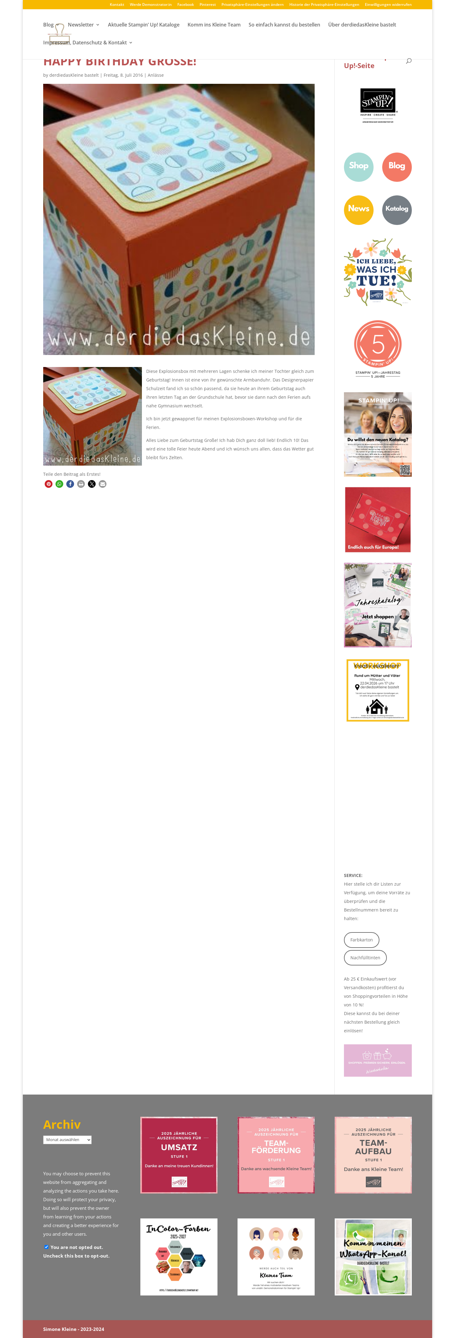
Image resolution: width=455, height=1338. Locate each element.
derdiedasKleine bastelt (74, 75)
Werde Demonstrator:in (151, 5)
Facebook (185, 5)
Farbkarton (361, 940)
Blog (48, 25)
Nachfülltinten (365, 958)
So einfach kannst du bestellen (284, 25)
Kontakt (117, 5)
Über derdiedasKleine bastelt (362, 25)
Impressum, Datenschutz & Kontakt (85, 43)
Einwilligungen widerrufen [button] (388, 5)
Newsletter (81, 25)
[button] (48, 484)
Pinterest (208, 5)
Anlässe (156, 75)
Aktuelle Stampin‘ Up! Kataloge (144, 25)
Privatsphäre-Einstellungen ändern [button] (252, 5)
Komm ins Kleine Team (214, 25)
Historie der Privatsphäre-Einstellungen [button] (324, 5)
